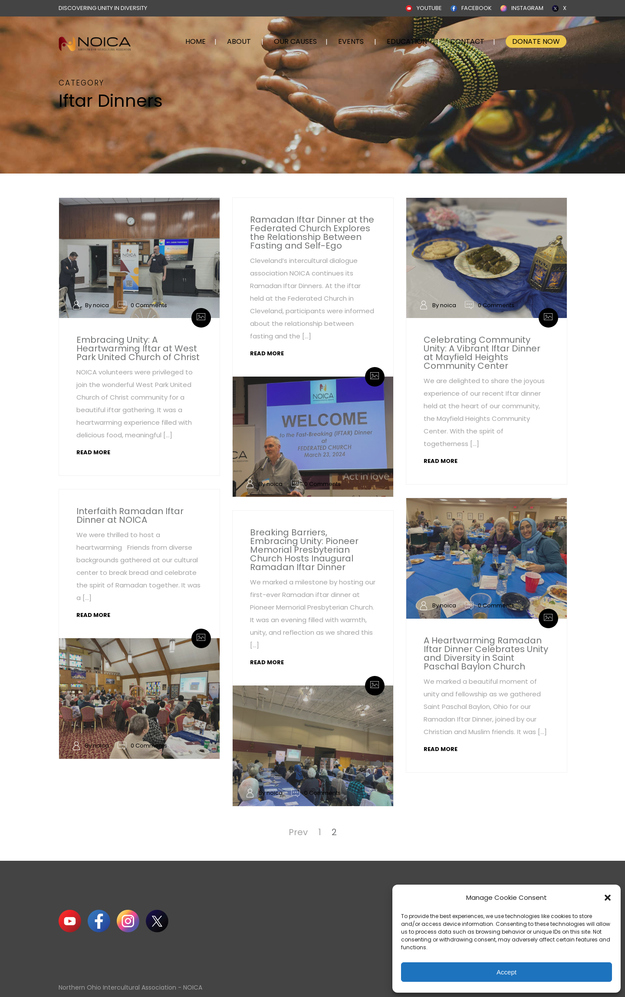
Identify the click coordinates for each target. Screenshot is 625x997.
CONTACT (467, 41)
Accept (506, 972)
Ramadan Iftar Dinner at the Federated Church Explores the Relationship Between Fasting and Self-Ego (312, 232)
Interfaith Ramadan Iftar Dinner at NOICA (130, 515)
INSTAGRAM (527, 8)
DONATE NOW (536, 41)
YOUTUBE (429, 8)
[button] (607, 897)
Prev (298, 832)
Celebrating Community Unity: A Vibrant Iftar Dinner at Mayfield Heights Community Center (482, 353)
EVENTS (351, 41)
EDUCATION (407, 41)
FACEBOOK (476, 8)
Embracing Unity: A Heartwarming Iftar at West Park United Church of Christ (138, 348)
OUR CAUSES (295, 41)
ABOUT (239, 41)
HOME (195, 41)
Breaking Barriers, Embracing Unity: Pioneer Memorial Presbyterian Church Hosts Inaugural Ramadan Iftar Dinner (304, 549)
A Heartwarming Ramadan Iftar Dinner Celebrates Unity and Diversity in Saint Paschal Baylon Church (486, 653)
